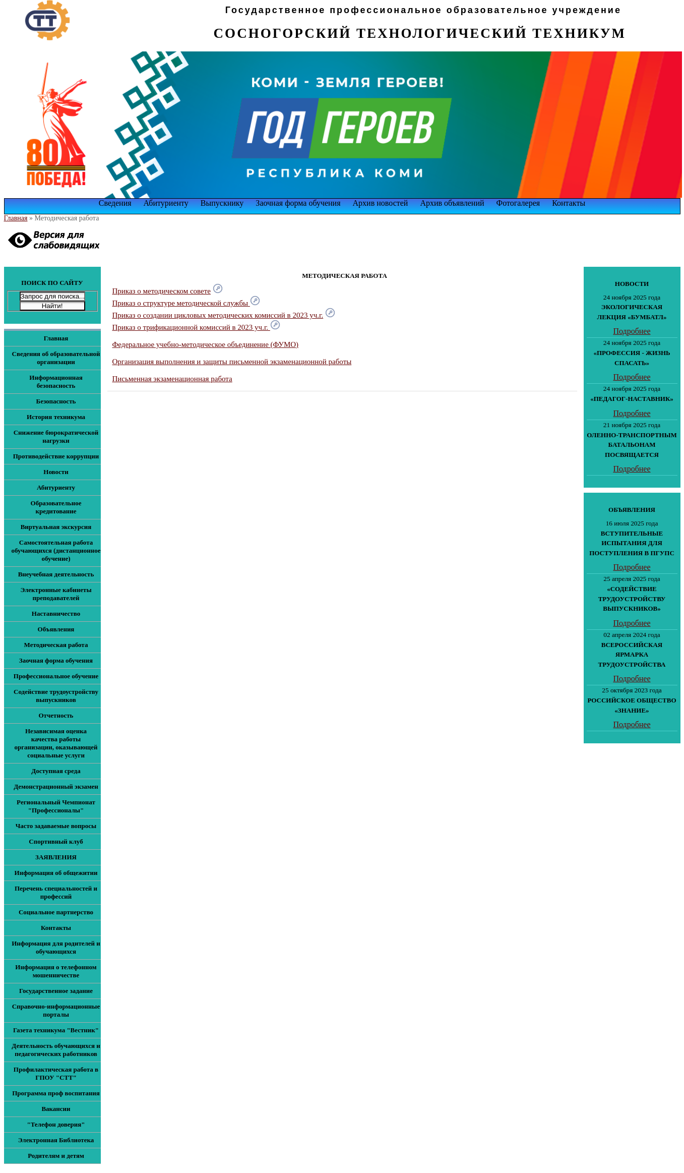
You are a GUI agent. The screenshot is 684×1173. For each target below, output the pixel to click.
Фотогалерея (518, 203)
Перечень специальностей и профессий (56, 892)
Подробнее (631, 331)
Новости (55, 472)
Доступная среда (55, 771)
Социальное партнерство (56, 912)
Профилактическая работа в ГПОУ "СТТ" (56, 1073)
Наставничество (56, 613)
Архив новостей (380, 203)
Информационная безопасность (55, 381)
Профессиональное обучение (56, 676)
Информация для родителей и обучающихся (56, 947)
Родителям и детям (56, 1155)
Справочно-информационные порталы (56, 1010)
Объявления (56, 629)
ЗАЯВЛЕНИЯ (56, 857)
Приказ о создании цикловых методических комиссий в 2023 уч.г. (218, 315)
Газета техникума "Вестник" (56, 1030)
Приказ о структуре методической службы (186, 303)
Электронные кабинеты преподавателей (55, 594)
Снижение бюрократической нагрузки (56, 436)
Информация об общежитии (56, 872)
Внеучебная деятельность (56, 574)
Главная (16, 218)
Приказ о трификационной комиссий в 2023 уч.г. (196, 327)
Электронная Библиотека (56, 1140)
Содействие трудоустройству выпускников (56, 695)
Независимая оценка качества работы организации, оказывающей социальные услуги (55, 743)
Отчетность (55, 715)
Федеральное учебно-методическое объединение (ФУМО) (205, 344)
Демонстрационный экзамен (56, 786)
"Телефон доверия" (56, 1124)
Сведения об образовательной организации (56, 358)
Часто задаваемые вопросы (56, 826)
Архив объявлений (452, 203)
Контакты (568, 203)
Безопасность (56, 401)
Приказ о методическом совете (161, 291)
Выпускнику (222, 203)
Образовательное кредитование (56, 507)
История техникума (56, 417)
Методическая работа (56, 645)
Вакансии (55, 1108)
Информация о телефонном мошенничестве (55, 971)
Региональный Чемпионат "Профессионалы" (56, 806)
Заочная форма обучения (298, 203)
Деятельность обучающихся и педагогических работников (56, 1050)
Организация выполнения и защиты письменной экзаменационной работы (232, 362)
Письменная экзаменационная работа (172, 379)
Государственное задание (56, 990)
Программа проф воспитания (56, 1093)
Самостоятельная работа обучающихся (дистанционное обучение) (56, 550)
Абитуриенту (166, 203)
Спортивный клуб (56, 841)
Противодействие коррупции (56, 456)
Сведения (115, 203)
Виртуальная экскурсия (56, 527)
